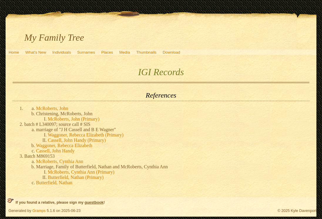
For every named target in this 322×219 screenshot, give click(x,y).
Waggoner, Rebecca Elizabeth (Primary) (86, 134)
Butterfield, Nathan (54, 182)
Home (14, 52)
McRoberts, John (52, 108)
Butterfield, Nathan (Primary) (76, 177)
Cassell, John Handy (55, 150)
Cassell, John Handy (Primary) (77, 140)
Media (124, 52)
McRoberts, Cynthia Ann (59, 161)
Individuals (61, 52)
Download (171, 52)
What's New (35, 52)
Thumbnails (146, 52)
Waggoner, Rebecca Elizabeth (64, 145)
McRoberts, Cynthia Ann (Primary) (81, 171)
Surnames (86, 52)
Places (107, 52)
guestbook (94, 202)
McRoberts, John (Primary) (74, 118)
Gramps (39, 210)
